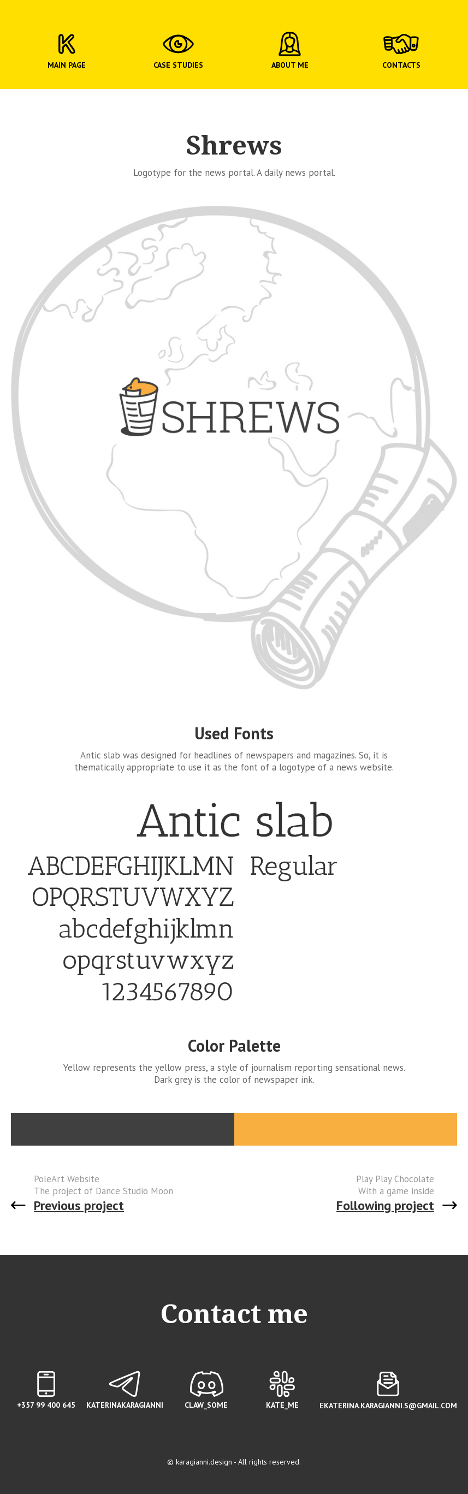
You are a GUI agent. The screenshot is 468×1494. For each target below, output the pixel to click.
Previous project (79, 1205)
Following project (385, 1205)
